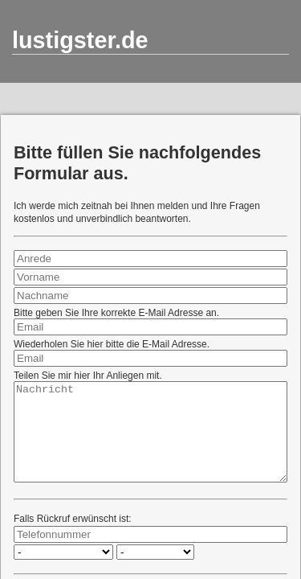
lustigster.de (80, 40)
